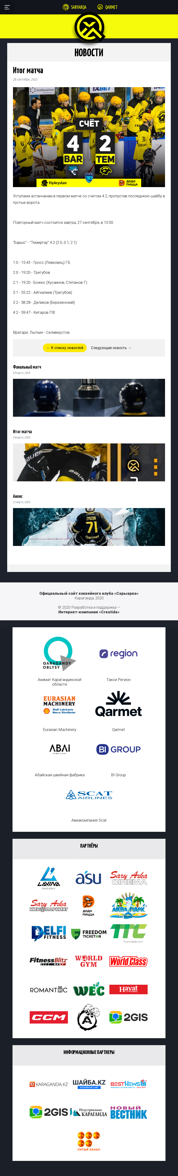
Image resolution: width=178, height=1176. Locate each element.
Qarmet (111, 7)
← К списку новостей (64, 348)
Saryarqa (78, 7)
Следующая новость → (111, 348)
